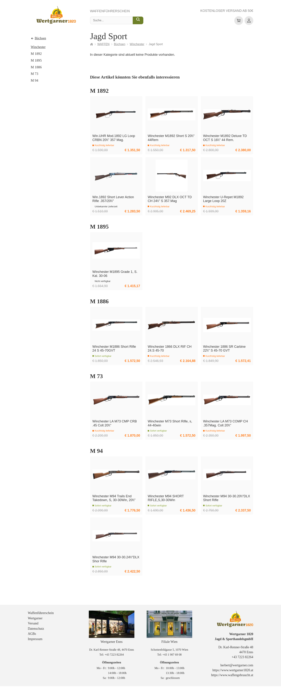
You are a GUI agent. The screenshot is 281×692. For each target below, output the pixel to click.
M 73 (34, 74)
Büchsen (40, 38)
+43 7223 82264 (114, 660)
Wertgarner (35, 624)
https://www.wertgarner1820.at (232, 676)
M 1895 (36, 60)
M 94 (34, 80)
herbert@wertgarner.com (236, 671)
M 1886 (36, 67)
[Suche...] (138, 20)
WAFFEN (103, 44)
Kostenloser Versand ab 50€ (226, 11)
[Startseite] (91, 44)
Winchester (38, 47)
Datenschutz (36, 634)
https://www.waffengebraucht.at (232, 681)
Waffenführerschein (110, 11)
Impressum (35, 645)
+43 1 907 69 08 (172, 660)
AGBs (32, 640)
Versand (33, 629)
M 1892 (36, 54)
